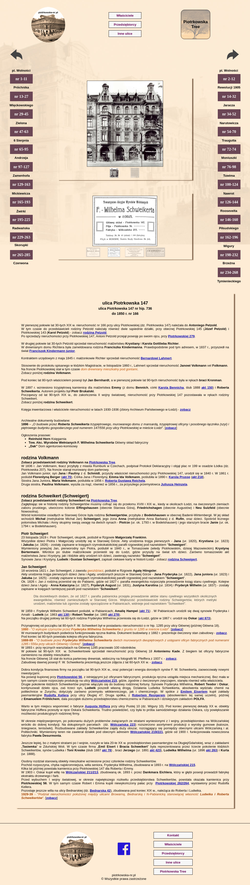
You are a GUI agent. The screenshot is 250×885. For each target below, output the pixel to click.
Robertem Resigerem (148, 695)
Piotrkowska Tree (102, 462)
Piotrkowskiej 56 (69, 677)
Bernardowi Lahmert (156, 358)
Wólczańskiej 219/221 (146, 732)
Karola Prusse (179, 477)
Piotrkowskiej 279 (181, 336)
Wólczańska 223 (122, 724)
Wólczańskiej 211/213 (82, 772)
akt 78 (106, 750)
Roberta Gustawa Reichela (125, 480)
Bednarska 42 (100, 790)
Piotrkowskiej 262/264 (172, 783)
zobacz (185, 409)
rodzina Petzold (94, 332)
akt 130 (63, 614)
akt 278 (113, 614)
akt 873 (204, 618)
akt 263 (211, 750)
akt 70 (66, 477)
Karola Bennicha (171, 387)
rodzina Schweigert (182, 559)
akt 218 (197, 477)
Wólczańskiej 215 (104, 680)
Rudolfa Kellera (56, 695)
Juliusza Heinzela (174, 484)
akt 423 (155, 750)
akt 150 (207, 387)
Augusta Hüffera (97, 706)
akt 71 (144, 611)
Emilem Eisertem (194, 691)
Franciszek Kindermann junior (52, 351)
